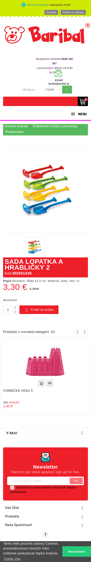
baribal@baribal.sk (59, 83)
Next (85, 332)
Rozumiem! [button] (76, 551)
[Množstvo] (8, 309)
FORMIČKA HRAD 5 (18, 391)
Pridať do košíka (39, 310)
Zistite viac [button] (12, 559)
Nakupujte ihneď (60, 4)
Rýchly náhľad (49, 383)
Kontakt (51, 12)
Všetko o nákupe (73, 12)
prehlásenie (18, 492)
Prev (77, 332)
